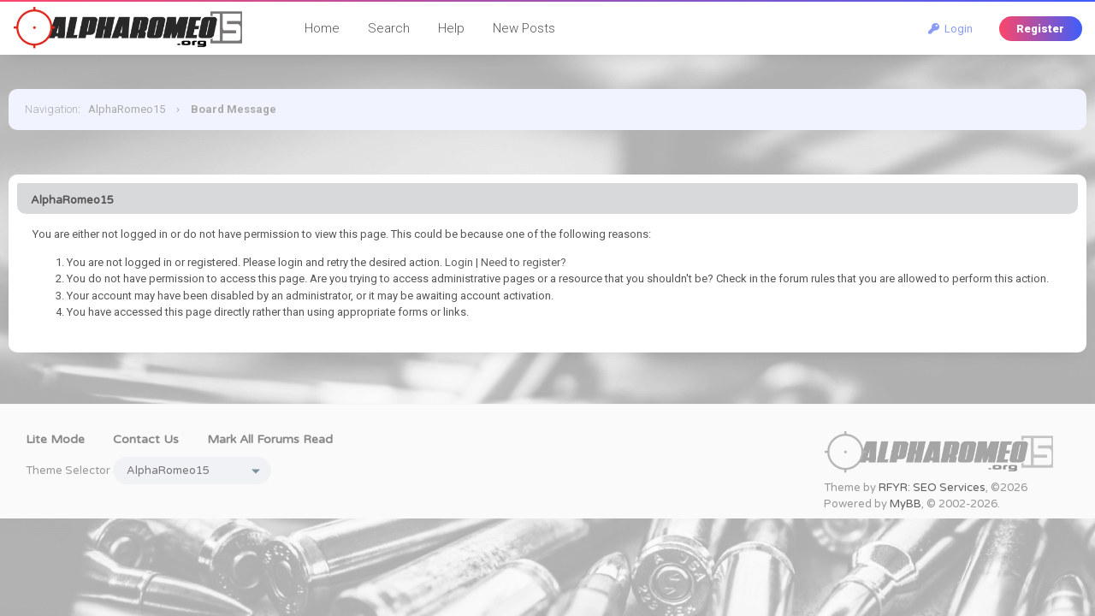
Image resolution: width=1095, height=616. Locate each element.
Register (1040, 28)
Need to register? (523, 262)
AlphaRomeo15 (126, 109)
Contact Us (146, 439)
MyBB (905, 504)
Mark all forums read (270, 439)
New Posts (524, 28)
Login (950, 28)
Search (389, 28)
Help (451, 28)
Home (322, 28)
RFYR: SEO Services (932, 488)
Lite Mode (55, 439)
